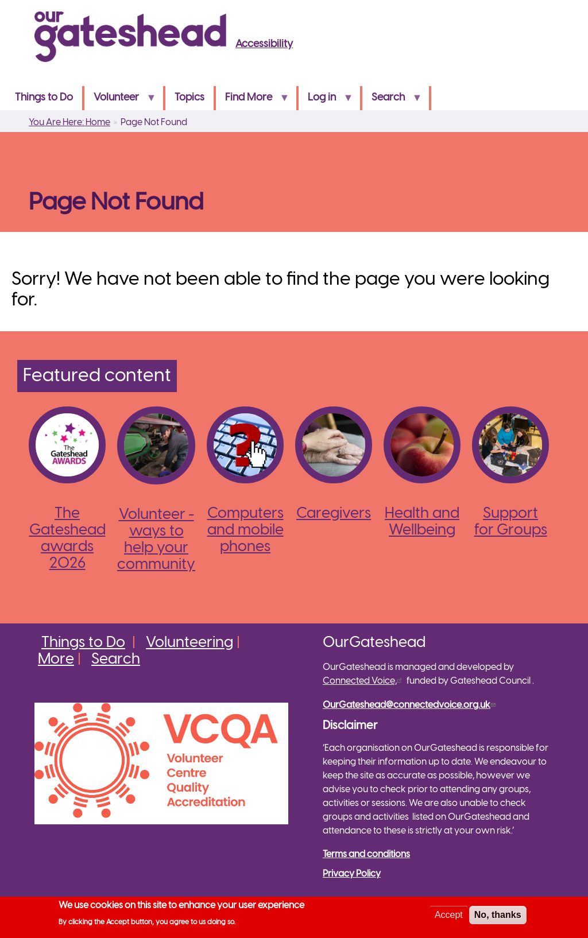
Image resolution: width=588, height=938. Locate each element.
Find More (252, 101)
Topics (189, 97)
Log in (326, 101)
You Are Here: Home (69, 122)
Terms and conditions (366, 854)
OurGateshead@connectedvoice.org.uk (410, 705)
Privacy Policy (352, 874)
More (56, 660)
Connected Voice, (364, 681)
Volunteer (120, 101)
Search (391, 101)
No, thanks (497, 917)
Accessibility (264, 44)
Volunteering (189, 643)
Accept (449, 917)
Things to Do (44, 97)
